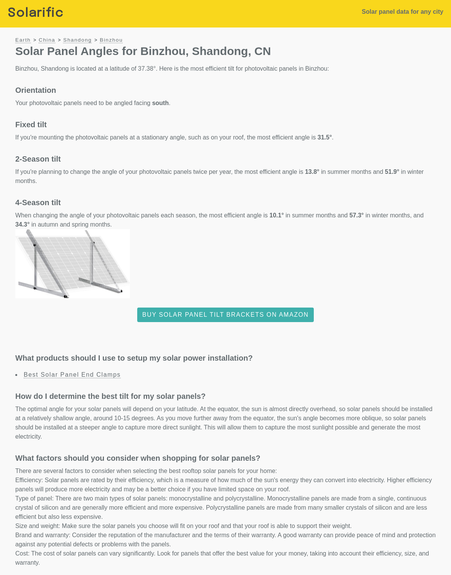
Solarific (35, 13)
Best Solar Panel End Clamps (72, 374)
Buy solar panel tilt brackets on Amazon (225, 314)
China (47, 40)
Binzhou (111, 40)
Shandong (77, 40)
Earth (23, 40)
